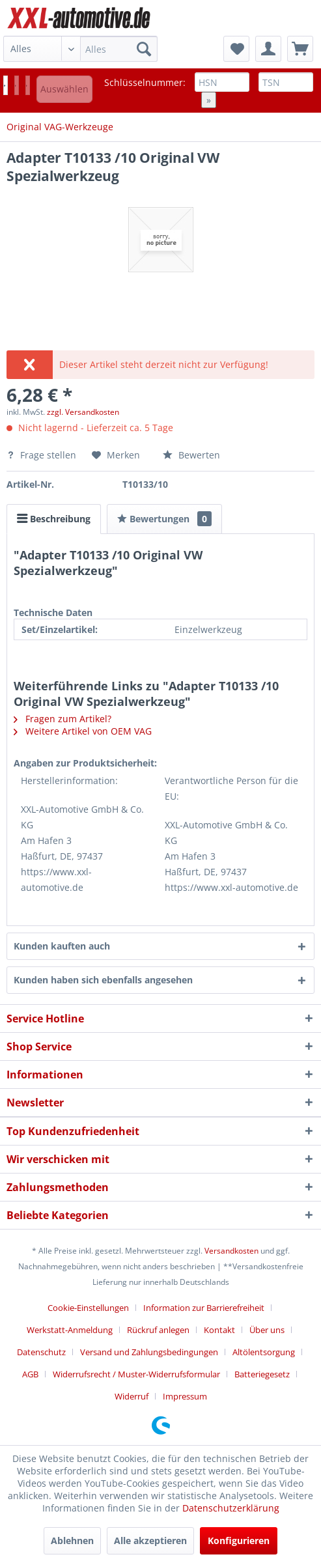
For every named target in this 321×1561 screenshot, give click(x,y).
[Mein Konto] (268, 49)
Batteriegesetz (262, 1374)
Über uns (267, 1330)
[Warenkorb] (300, 49)
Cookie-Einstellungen (88, 1308)
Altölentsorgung (263, 1352)
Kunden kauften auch (62, 946)
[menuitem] (80, 49)
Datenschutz (41, 1352)
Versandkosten (231, 1250)
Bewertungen (164, 518)
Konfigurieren (239, 1540)
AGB (30, 1374)
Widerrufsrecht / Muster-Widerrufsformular (136, 1374)
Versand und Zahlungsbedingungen (149, 1352)
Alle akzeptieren (150, 1540)
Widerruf (131, 1396)
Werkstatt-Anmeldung (70, 1330)
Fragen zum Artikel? (62, 718)
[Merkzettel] (236, 49)
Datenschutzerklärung (230, 1508)
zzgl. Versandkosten (83, 411)
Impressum (185, 1396)
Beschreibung (54, 519)
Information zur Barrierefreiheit (203, 1308)
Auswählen (64, 89)
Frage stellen (43, 455)
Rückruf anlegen (158, 1330)
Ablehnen (72, 1540)
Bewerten (191, 455)
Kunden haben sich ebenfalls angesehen (103, 980)
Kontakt (219, 1330)
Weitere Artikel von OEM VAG (83, 731)
